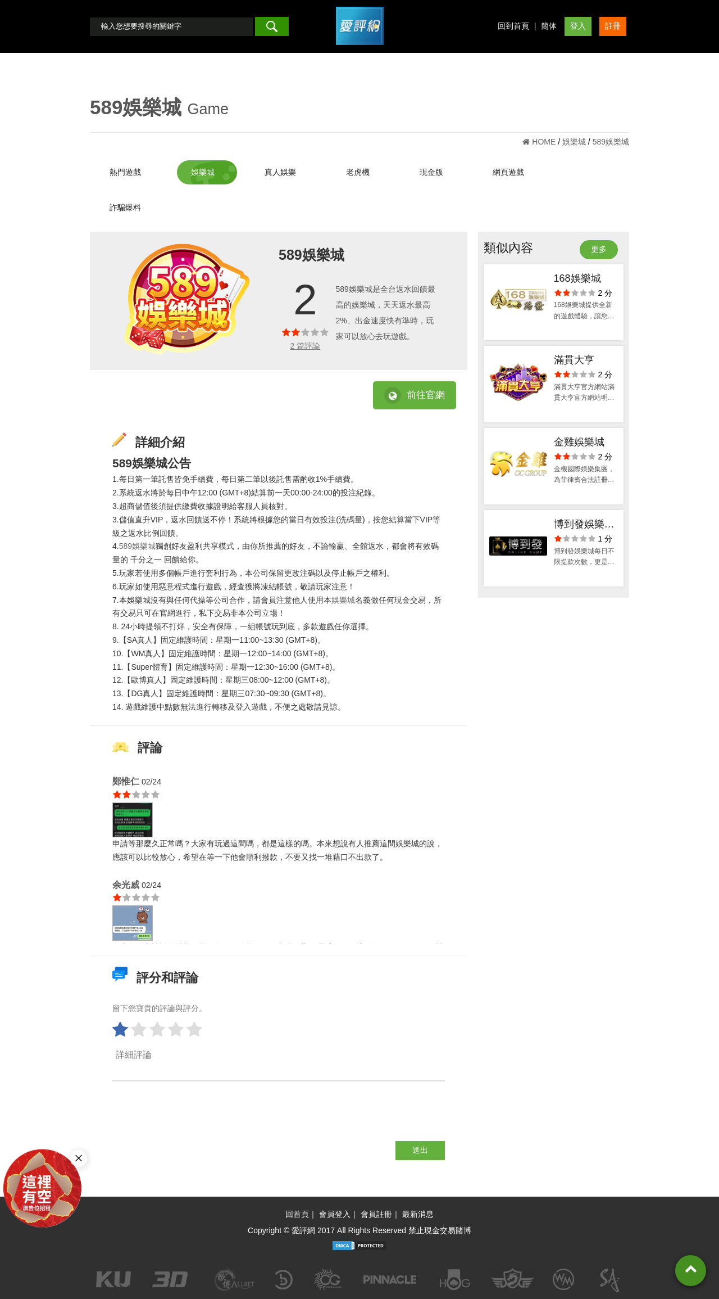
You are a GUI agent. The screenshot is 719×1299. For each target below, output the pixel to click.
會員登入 (335, 1214)
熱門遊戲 (125, 172)
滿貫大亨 (574, 360)
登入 (578, 25)
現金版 (431, 172)
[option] (187, 299)
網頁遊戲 (508, 172)
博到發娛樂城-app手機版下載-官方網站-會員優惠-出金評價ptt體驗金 (586, 525)
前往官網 (414, 395)
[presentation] (197, 1119)
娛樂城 (203, 172)
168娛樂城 (577, 278)
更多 (599, 249)
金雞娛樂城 (579, 442)
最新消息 (418, 1214)
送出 (420, 1149)
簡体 (549, 25)
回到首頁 (513, 25)
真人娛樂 (280, 172)
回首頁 (297, 1214)
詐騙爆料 (125, 207)
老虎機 (358, 172)
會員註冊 (376, 1214)
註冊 (613, 25)
